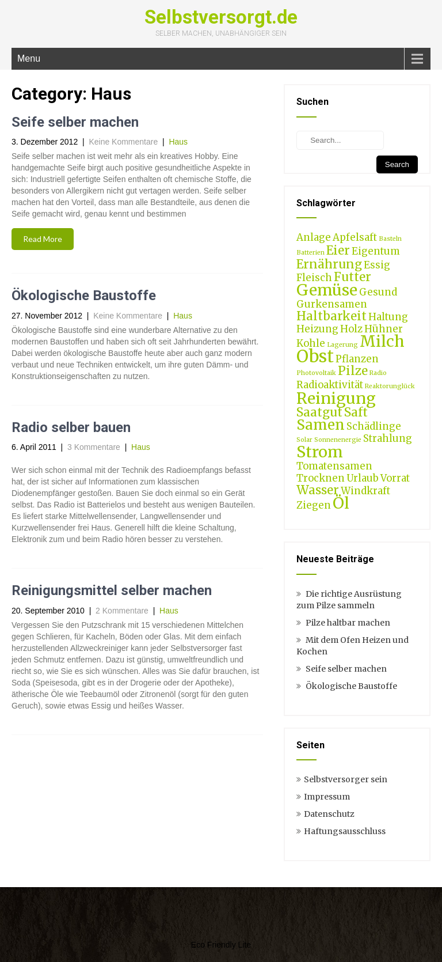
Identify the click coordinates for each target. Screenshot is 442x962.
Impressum (327, 796)
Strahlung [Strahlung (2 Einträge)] (387, 438)
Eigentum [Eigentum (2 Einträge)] (376, 251)
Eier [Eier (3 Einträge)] (338, 250)
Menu (28, 58)
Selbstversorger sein (345, 779)
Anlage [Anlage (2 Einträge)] (313, 237)
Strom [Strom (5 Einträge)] (319, 451)
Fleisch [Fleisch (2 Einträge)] (314, 277)
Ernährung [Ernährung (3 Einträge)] (329, 264)
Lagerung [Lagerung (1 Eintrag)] (342, 345)
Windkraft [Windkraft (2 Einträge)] (365, 490)
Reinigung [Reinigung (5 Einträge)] (336, 398)
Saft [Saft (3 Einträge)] (356, 412)
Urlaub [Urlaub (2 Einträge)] (362, 478)
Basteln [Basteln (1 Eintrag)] (390, 239)
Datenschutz (329, 814)
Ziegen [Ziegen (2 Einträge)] (313, 505)
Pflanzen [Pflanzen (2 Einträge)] (357, 359)
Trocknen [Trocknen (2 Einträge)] (320, 478)
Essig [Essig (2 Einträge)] (377, 265)
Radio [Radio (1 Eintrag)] (378, 373)
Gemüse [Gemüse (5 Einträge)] (326, 290)
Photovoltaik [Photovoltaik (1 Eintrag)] (316, 373)
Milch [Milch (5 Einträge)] (382, 341)
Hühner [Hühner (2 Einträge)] (383, 329)
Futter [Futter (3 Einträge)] (352, 277)
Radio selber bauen (71, 427)
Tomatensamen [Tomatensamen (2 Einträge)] (334, 466)
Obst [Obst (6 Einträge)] (315, 356)
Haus (178, 141)
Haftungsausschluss (345, 831)
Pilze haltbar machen (348, 623)
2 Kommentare (122, 610)
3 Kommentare (93, 447)
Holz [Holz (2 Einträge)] (351, 329)
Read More (42, 239)
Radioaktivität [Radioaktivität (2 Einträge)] (329, 384)
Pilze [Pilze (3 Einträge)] (353, 370)
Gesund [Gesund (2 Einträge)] (378, 292)
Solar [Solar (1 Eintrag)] (304, 440)
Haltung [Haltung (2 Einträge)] (388, 316)
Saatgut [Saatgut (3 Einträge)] (319, 412)
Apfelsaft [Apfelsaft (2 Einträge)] (355, 237)
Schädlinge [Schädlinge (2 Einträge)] (373, 426)
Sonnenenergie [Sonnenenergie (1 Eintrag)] (337, 440)
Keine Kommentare (123, 141)
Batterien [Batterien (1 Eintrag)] (310, 252)
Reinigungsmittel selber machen (112, 590)
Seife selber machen (75, 122)
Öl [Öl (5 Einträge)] (341, 503)
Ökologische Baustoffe (84, 295)
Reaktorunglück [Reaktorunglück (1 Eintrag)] (390, 386)
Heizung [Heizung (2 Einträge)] (317, 329)
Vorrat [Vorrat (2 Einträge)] (395, 478)
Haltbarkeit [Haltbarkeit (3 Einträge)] (331, 316)
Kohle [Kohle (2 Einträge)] (310, 343)
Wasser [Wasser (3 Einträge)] (317, 490)
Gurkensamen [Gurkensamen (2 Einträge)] (331, 304)
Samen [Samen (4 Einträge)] (320, 425)
